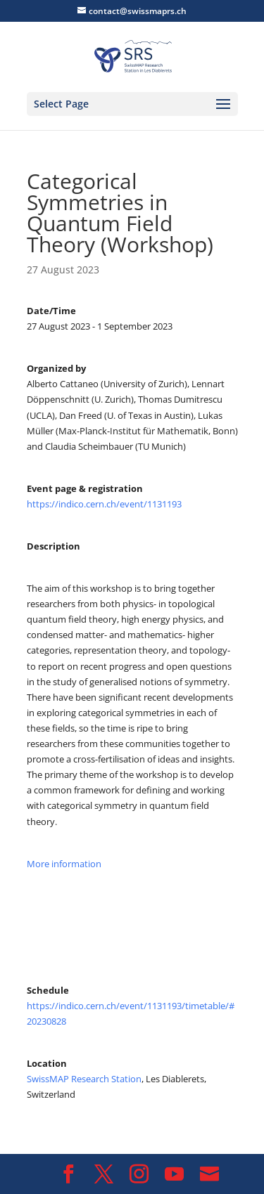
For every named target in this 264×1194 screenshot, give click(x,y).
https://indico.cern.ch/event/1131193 (104, 504)
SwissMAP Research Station (84, 1078)
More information (65, 863)
